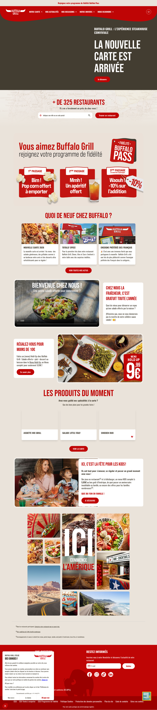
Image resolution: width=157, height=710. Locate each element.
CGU (15, 701)
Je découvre (102, 79)
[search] (65, 115)
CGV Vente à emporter (27, 701)
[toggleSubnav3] (69, 11)
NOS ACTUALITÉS (52, 11)
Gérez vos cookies (137, 701)
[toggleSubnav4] (87, 11)
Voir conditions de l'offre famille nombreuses (28, 632)
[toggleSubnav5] (106, 11)
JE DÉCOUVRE (90, 500)
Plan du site (109, 701)
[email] (103, 666)
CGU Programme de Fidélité (48, 701)
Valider (128, 666)
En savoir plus (25, 372)
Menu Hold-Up (35, 362)
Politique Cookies (66, 701)
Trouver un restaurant (107, 115)
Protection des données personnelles (89, 701)
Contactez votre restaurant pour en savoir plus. (47, 627)
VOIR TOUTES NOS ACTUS (78, 270)
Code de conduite (122, 701)
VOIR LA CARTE (78, 448)
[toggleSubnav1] (35, 11)
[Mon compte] (148, 11)
